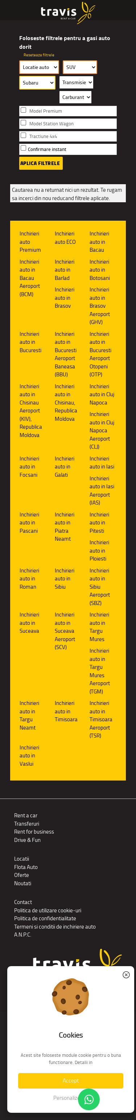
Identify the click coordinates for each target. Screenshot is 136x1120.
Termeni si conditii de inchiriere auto (55, 926)
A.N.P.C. (22, 934)
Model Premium (45, 111)
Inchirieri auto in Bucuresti (30, 342)
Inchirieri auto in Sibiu (64, 578)
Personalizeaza (70, 1097)
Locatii (21, 858)
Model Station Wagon (51, 123)
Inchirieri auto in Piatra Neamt (64, 527)
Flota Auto (26, 867)
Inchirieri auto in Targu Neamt (29, 715)
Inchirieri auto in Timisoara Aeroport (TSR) (101, 719)
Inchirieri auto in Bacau (99, 241)
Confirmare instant (47, 149)
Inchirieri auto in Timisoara (66, 711)
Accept (71, 1080)
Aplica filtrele (40, 163)
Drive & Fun (27, 839)
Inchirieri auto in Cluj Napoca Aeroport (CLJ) (102, 430)
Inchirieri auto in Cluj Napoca (102, 394)
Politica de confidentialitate (45, 918)
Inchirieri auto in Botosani (100, 269)
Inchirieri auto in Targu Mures (99, 627)
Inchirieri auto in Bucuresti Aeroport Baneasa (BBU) (66, 354)
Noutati (22, 883)
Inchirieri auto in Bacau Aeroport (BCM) (30, 278)
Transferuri (26, 823)
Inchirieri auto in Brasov (64, 297)
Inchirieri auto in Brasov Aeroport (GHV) (100, 306)
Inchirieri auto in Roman (29, 578)
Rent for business (34, 831)
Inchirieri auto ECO (65, 237)
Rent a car (25, 815)
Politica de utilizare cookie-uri (47, 910)
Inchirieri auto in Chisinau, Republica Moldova (66, 402)
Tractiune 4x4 (43, 136)
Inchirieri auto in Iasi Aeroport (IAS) (102, 490)
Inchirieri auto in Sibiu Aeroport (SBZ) (100, 586)
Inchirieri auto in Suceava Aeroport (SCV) (65, 631)
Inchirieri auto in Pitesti (99, 522)
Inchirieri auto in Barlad (64, 269)
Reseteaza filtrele (39, 55)
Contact (23, 902)
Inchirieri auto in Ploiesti (99, 550)
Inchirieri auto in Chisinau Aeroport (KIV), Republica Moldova (31, 411)
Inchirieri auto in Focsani (29, 466)
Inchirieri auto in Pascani (29, 522)
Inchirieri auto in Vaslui (29, 755)
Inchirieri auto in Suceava (29, 622)
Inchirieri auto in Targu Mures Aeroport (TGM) (100, 671)
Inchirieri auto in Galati (64, 466)
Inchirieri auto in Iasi (102, 462)
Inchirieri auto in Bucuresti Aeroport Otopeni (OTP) (100, 354)
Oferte (21, 874)
